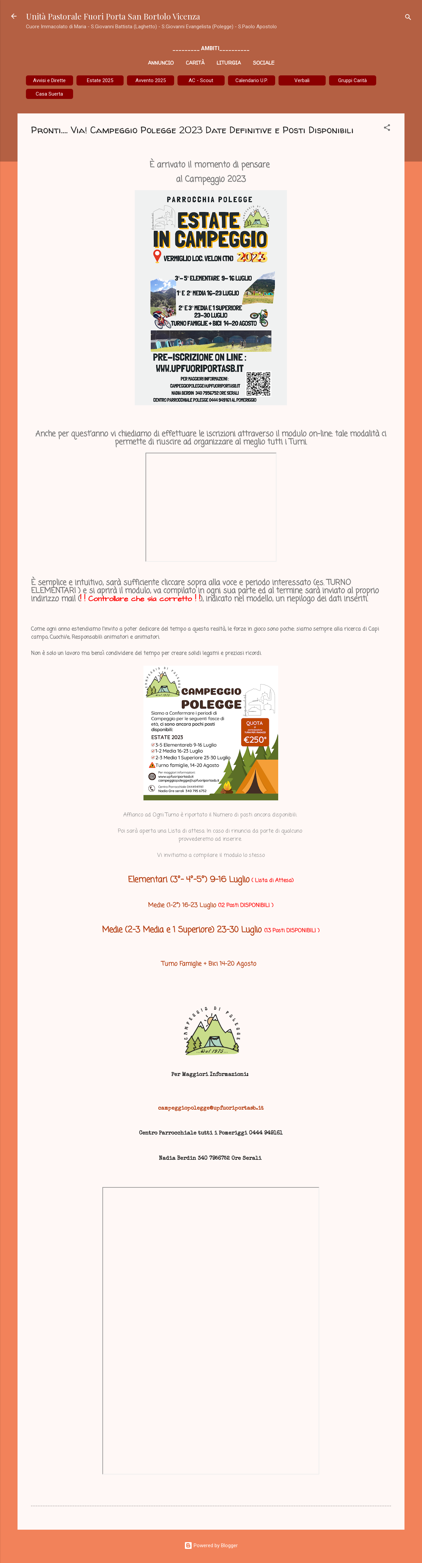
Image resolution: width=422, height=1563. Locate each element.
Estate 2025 (100, 80)
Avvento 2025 (150, 80)
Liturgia (229, 62)
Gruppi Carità (352, 80)
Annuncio (161, 62)
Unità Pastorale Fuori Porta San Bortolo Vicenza (113, 16)
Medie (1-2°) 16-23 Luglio (182, 905)
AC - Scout (201, 80)
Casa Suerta (49, 94)
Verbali (302, 80)
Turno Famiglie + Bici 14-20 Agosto (209, 964)
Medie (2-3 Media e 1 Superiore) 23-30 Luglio (183, 930)
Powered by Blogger (211, 1545)
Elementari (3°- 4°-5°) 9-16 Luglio (189, 880)
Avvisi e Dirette (49, 80)
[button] (387, 129)
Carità (195, 62)
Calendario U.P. (251, 80)
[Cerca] (408, 18)
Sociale (263, 62)
